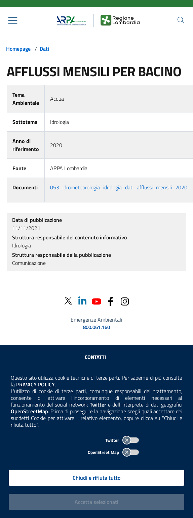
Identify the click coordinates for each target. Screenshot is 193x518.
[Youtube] (96, 300)
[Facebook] (110, 300)
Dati (44, 49)
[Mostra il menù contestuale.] (12, 20)
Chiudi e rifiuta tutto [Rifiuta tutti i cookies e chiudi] (96, 478)
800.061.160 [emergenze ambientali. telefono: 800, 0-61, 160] (96, 327)
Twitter (122, 440)
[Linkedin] (82, 300)
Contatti (95, 357)
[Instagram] (124, 300)
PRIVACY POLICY (35, 384)
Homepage (18, 49)
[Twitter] (68, 301)
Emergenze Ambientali (96, 320)
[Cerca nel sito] (181, 20)
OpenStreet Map (113, 452)
